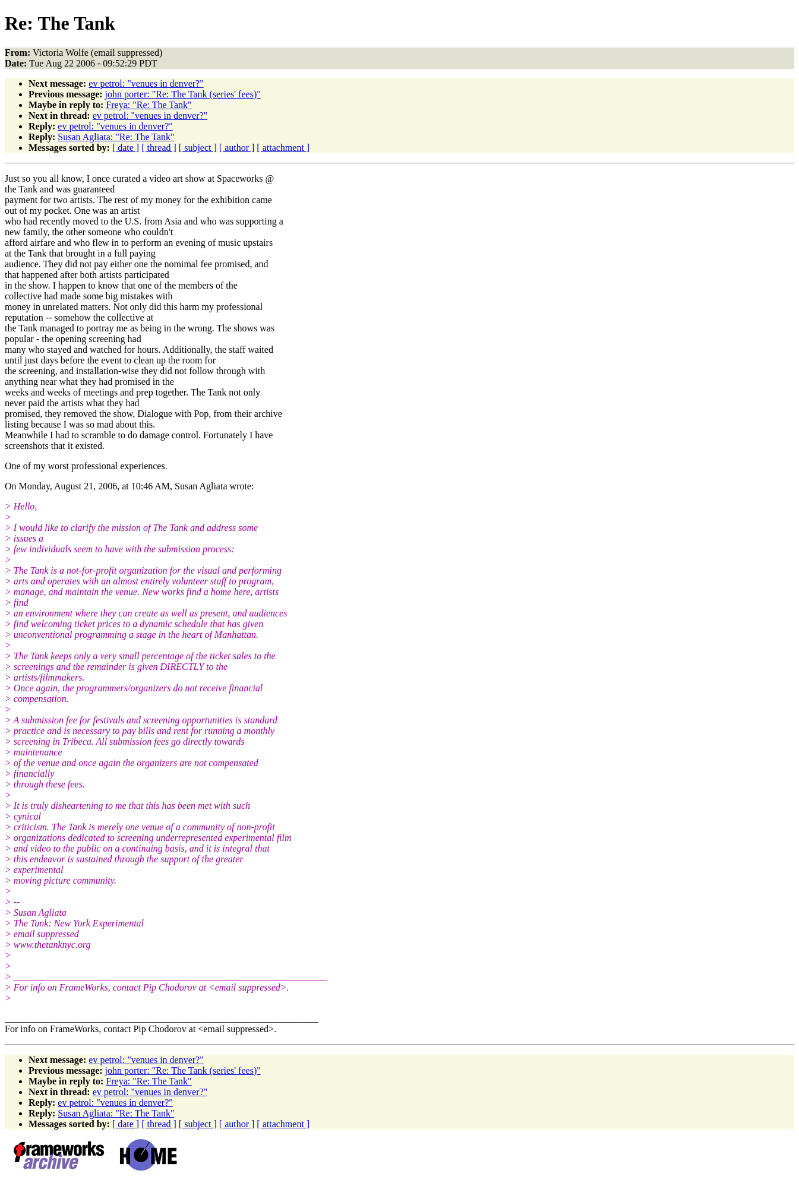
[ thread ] (158, 148)
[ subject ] (198, 148)
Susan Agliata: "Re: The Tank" (116, 137)
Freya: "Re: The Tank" (148, 105)
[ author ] (237, 148)
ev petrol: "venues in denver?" (146, 83)
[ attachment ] (283, 148)
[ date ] (125, 148)
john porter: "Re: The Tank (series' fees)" (183, 94)
